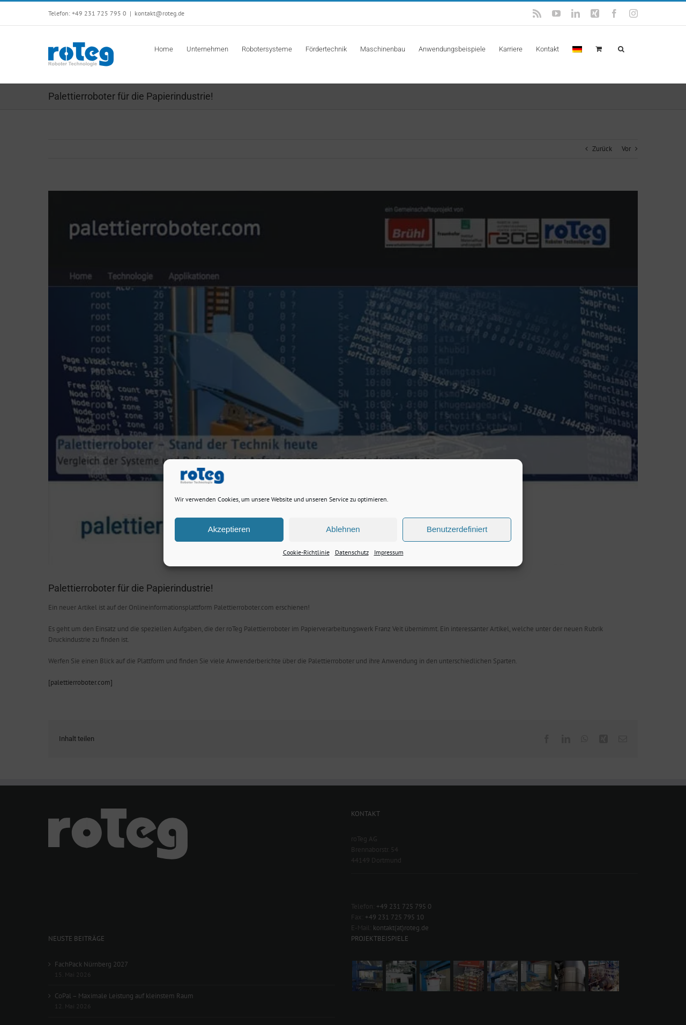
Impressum (389, 552)
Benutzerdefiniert (457, 529)
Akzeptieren (229, 529)
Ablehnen (343, 529)
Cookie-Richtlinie (306, 552)
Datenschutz (352, 552)
